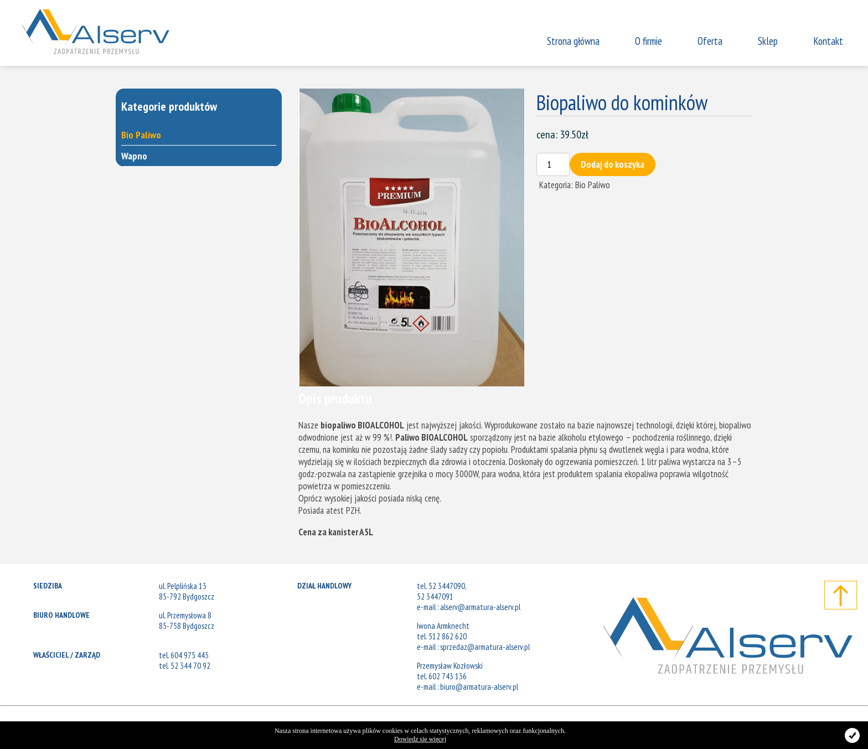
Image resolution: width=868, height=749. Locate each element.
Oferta (710, 41)
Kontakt (828, 41)
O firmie (648, 41)
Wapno (134, 155)
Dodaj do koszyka (612, 164)
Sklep (768, 41)
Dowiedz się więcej (420, 739)
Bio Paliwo (141, 134)
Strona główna (573, 41)
